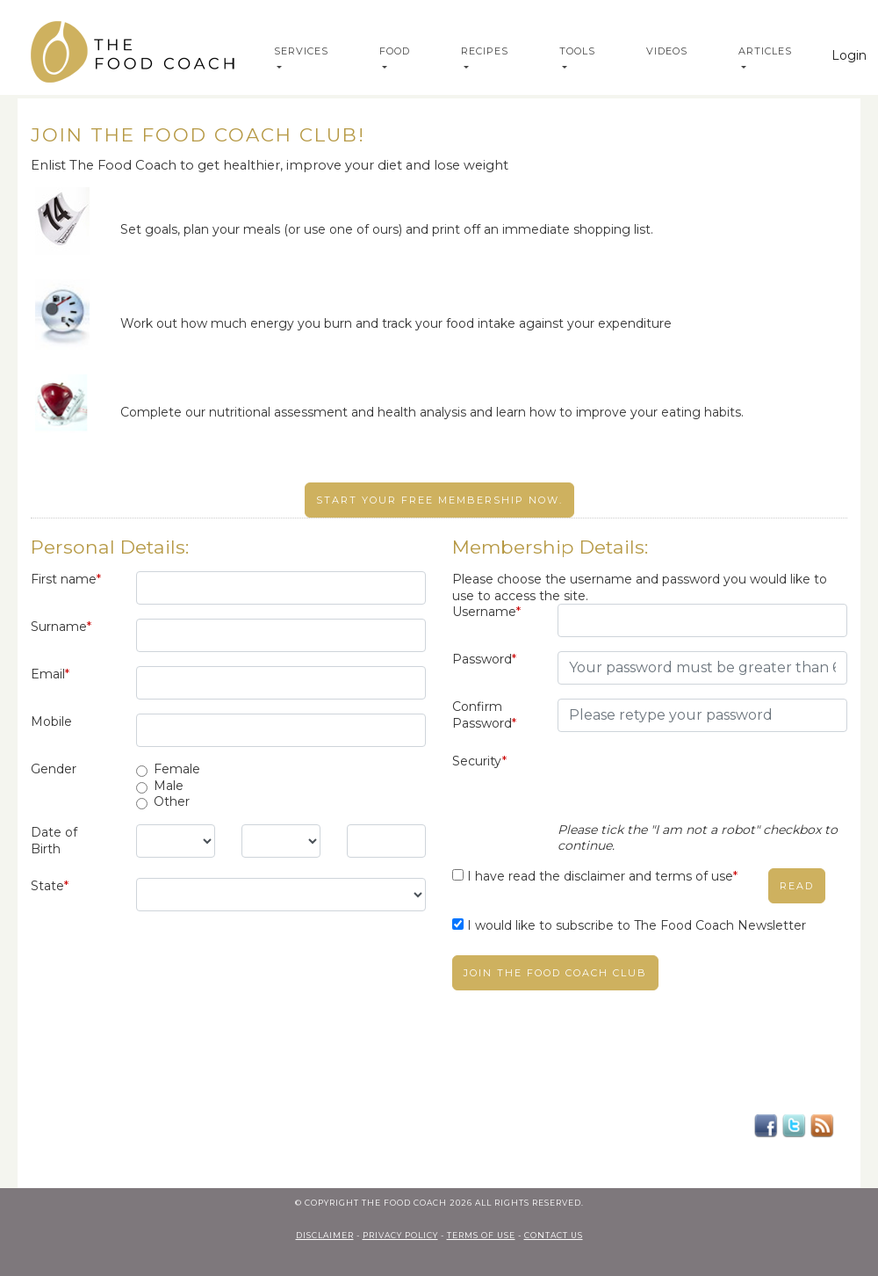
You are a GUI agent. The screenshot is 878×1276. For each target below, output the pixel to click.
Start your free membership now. (439, 500)
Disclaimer (325, 1235)
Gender (53, 769)
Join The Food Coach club (555, 973)
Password (484, 659)
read (797, 886)
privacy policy (400, 1235)
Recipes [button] (484, 51)
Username (486, 612)
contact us (553, 1235)
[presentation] (691, 787)
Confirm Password (484, 715)
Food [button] (394, 51)
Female (177, 769)
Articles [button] (765, 51)
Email (50, 674)
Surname (61, 626)
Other (172, 801)
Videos (666, 51)
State (49, 886)
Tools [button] (577, 51)
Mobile (51, 721)
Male (169, 786)
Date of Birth (54, 840)
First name (66, 579)
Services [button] (301, 51)
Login (849, 55)
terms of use (481, 1235)
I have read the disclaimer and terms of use (602, 876)
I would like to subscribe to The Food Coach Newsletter (636, 925)
